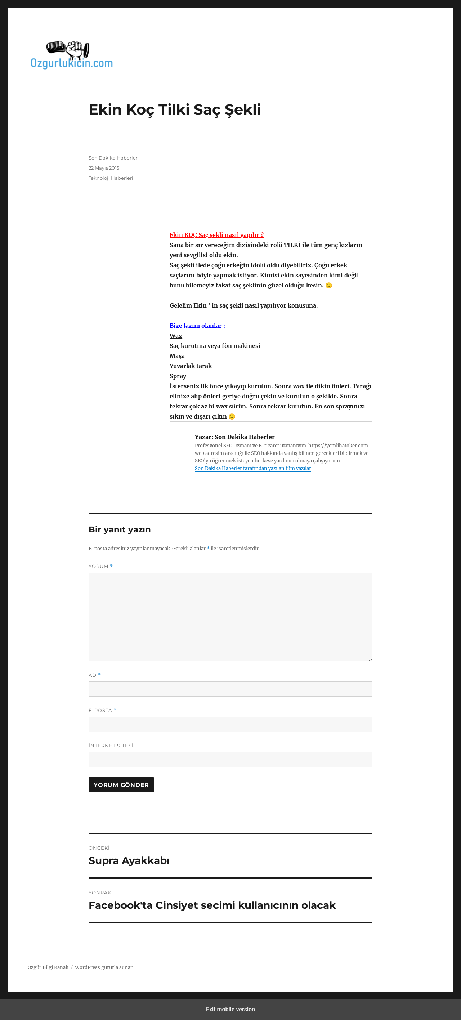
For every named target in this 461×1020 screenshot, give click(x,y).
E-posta (103, 710)
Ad (95, 675)
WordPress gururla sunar (104, 968)
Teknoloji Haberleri (111, 178)
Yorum (101, 566)
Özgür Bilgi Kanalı (48, 968)
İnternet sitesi (111, 745)
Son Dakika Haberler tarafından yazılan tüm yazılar (253, 468)
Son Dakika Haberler (113, 158)
